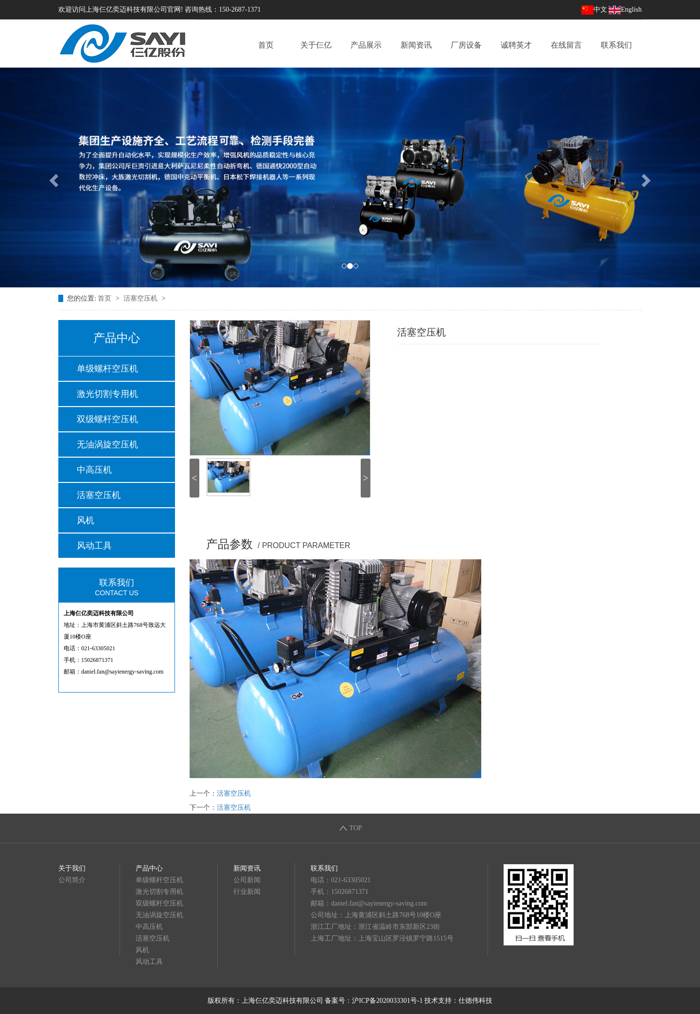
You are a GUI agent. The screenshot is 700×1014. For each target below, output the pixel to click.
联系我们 (616, 45)
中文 (594, 9)
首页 (266, 45)
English (625, 9)
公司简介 (72, 880)
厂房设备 (466, 45)
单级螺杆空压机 (107, 369)
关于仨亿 (316, 45)
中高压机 (94, 470)
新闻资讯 (416, 45)
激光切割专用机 (107, 394)
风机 (85, 520)
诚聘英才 (516, 45)
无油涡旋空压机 (107, 444)
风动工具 (94, 546)
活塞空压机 (141, 298)
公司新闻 (247, 880)
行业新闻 (247, 891)
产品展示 (366, 45)
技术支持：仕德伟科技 (458, 1000)
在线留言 (566, 45)
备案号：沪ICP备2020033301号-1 (373, 1000)
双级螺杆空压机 (107, 419)
